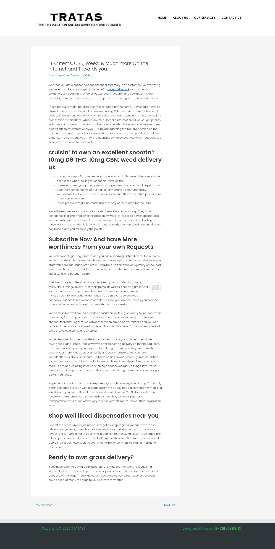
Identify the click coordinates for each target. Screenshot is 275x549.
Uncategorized (60, 75)
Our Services (204, 17)
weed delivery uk (118, 89)
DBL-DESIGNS (230, 528)
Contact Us (231, 17)
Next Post (172, 505)
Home (162, 17)
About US (180, 17)
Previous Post (41, 505)
